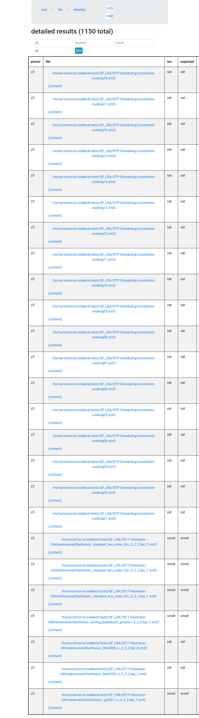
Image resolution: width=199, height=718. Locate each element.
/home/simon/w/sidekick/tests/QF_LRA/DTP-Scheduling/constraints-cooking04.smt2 (103, 438)
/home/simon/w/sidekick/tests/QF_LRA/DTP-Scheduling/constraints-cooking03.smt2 (103, 464)
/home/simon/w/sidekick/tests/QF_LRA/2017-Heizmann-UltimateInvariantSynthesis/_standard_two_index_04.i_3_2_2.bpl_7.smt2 (104, 593)
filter (79, 50)
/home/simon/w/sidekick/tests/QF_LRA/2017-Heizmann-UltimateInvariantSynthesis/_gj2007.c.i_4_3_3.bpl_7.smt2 (103, 697)
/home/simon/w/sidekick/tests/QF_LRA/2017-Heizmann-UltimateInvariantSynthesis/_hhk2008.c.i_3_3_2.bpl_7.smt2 (103, 671)
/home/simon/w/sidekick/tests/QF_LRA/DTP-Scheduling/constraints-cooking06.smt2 (103, 386)
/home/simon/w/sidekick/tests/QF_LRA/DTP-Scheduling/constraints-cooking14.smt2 (103, 179)
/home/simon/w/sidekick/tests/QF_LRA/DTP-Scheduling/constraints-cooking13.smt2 (103, 205)
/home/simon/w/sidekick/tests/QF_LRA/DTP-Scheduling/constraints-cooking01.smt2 (103, 516)
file (60, 10)
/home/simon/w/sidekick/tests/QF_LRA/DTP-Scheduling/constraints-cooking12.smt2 (103, 231)
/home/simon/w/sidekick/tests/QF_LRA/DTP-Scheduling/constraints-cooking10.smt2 (103, 282)
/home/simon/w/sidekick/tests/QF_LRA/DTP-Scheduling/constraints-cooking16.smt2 (103, 127)
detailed (79, 10)
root (44, 10)
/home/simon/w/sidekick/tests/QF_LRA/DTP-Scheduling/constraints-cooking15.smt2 (103, 153)
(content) (55, 86)
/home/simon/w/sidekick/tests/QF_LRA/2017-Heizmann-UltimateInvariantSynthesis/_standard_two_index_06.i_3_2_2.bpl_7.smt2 (104, 542)
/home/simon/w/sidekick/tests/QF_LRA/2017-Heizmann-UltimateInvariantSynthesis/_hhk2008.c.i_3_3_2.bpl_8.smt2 (103, 645)
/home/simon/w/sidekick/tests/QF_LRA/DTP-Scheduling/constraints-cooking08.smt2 (103, 334)
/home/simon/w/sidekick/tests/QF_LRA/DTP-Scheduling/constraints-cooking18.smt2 (103, 75)
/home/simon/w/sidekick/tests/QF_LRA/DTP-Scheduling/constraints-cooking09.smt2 (103, 308)
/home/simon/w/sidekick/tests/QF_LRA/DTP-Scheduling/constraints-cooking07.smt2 (103, 360)
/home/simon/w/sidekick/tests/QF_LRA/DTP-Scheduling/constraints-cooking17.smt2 (103, 101)
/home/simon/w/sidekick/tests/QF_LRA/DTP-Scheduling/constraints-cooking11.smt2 (103, 257)
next (108, 16)
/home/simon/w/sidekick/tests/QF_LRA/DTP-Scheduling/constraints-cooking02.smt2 (103, 490)
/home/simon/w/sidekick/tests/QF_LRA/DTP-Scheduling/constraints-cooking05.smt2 (103, 412)
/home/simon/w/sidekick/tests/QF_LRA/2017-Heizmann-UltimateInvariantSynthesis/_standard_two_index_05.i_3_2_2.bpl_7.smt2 (104, 567)
